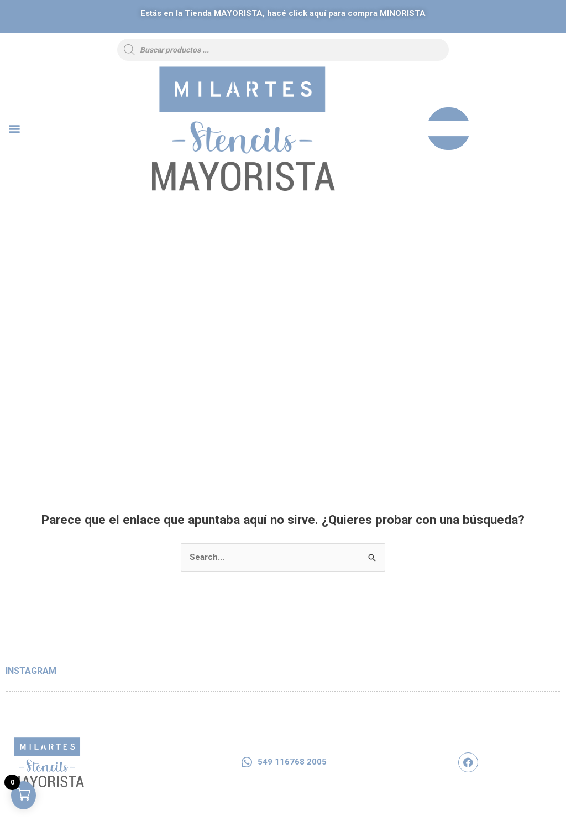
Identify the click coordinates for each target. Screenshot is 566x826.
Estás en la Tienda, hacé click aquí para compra (283, 13)
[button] (14, 129)
